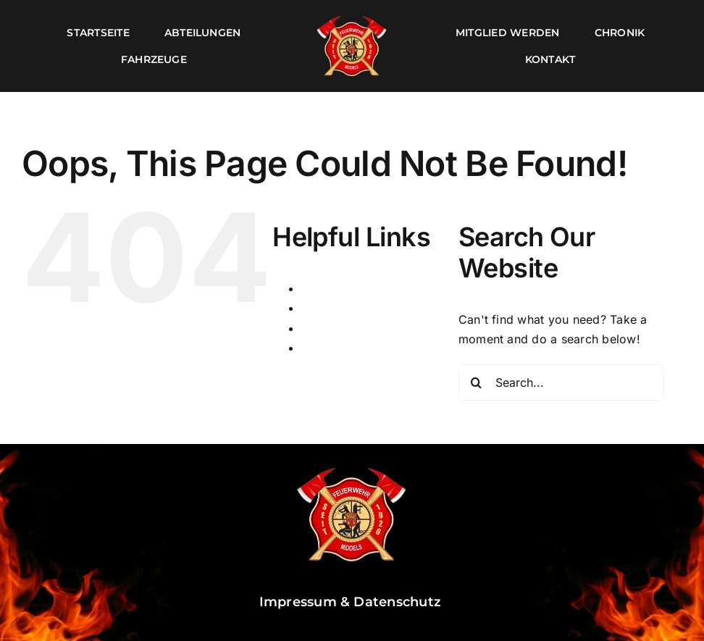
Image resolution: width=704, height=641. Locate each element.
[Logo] (352, 20)
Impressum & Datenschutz (352, 602)
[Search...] (561, 382)
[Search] (476, 382)
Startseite (327, 328)
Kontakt (322, 308)
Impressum (331, 288)
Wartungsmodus (346, 347)
